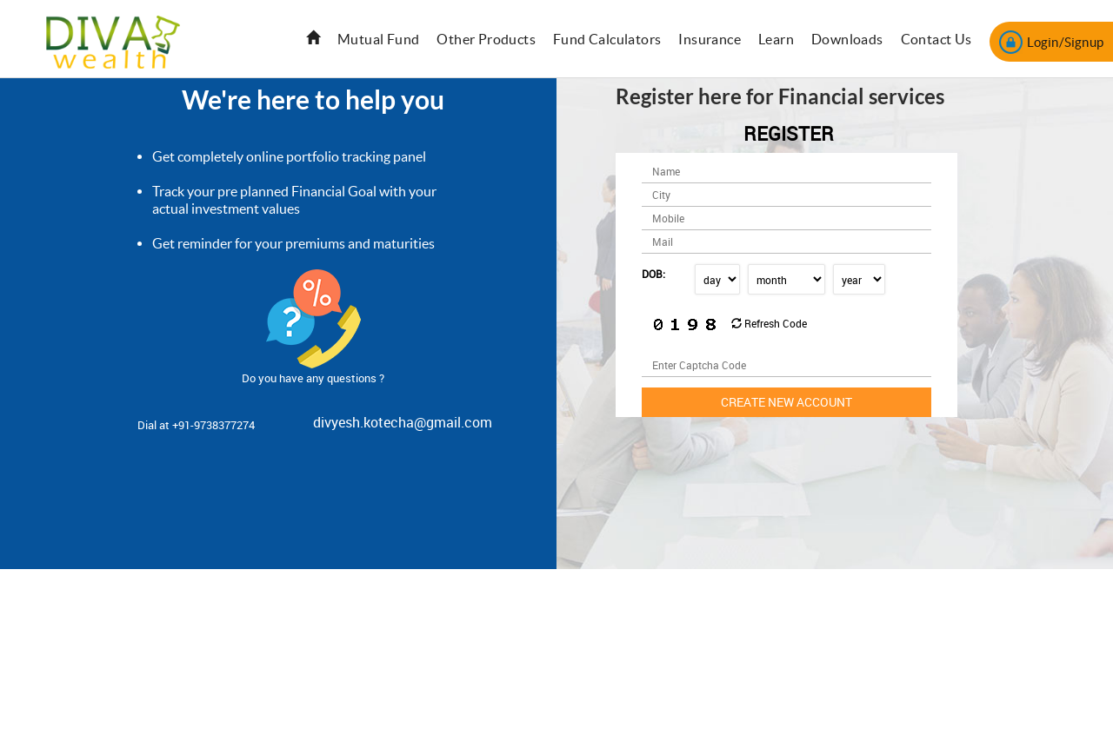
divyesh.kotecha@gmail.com (402, 422)
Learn (776, 39)
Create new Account (786, 402)
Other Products (486, 39)
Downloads (847, 39)
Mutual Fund (378, 39)
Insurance (709, 39)
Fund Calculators (607, 39)
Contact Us (936, 39)
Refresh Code (769, 323)
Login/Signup (1051, 42)
